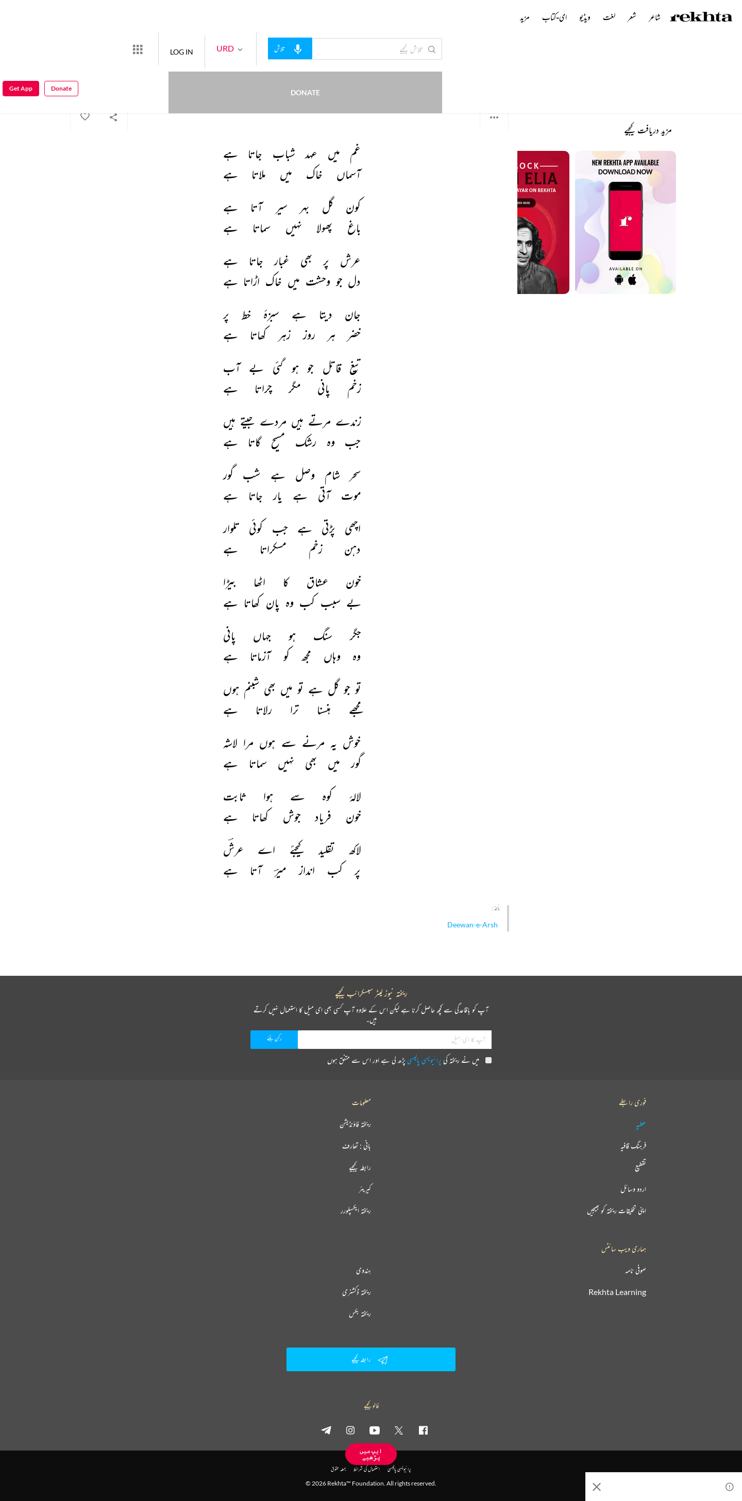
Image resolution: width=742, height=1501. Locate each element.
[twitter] (399, 1430)
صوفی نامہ (635, 1270)
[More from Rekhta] (175, 49)
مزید (525, 17)
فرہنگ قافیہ (633, 1146)
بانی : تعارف (356, 1146)
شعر (632, 17)
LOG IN (219, 48)
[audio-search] (328, 48)
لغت (609, 17)
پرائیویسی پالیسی (424, 1060)
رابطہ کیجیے (360, 1167)
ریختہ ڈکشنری (356, 1292)
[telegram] (326, 1430)
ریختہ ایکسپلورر (356, 1210)
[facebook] (423, 1430)
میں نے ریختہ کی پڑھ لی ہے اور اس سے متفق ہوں (409, 1060)
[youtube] (374, 1430)
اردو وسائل (633, 1189)
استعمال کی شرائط (366, 1468)
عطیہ (641, 1124)
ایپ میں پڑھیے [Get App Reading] (371, 1454)
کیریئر (365, 1189)
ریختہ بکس (360, 1313)
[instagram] (350, 1430)
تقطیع (640, 1167)
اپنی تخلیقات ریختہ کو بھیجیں (616, 1210)
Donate (121, 48)
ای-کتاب (554, 17)
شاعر (655, 17)
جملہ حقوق (338, 1468)
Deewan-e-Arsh (472, 924)
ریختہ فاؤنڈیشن (355, 1124)
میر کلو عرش (494, 77)
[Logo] (701, 18)
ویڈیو (585, 17)
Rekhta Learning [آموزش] (617, 1292)
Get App (20, 49)
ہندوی (363, 1270)
